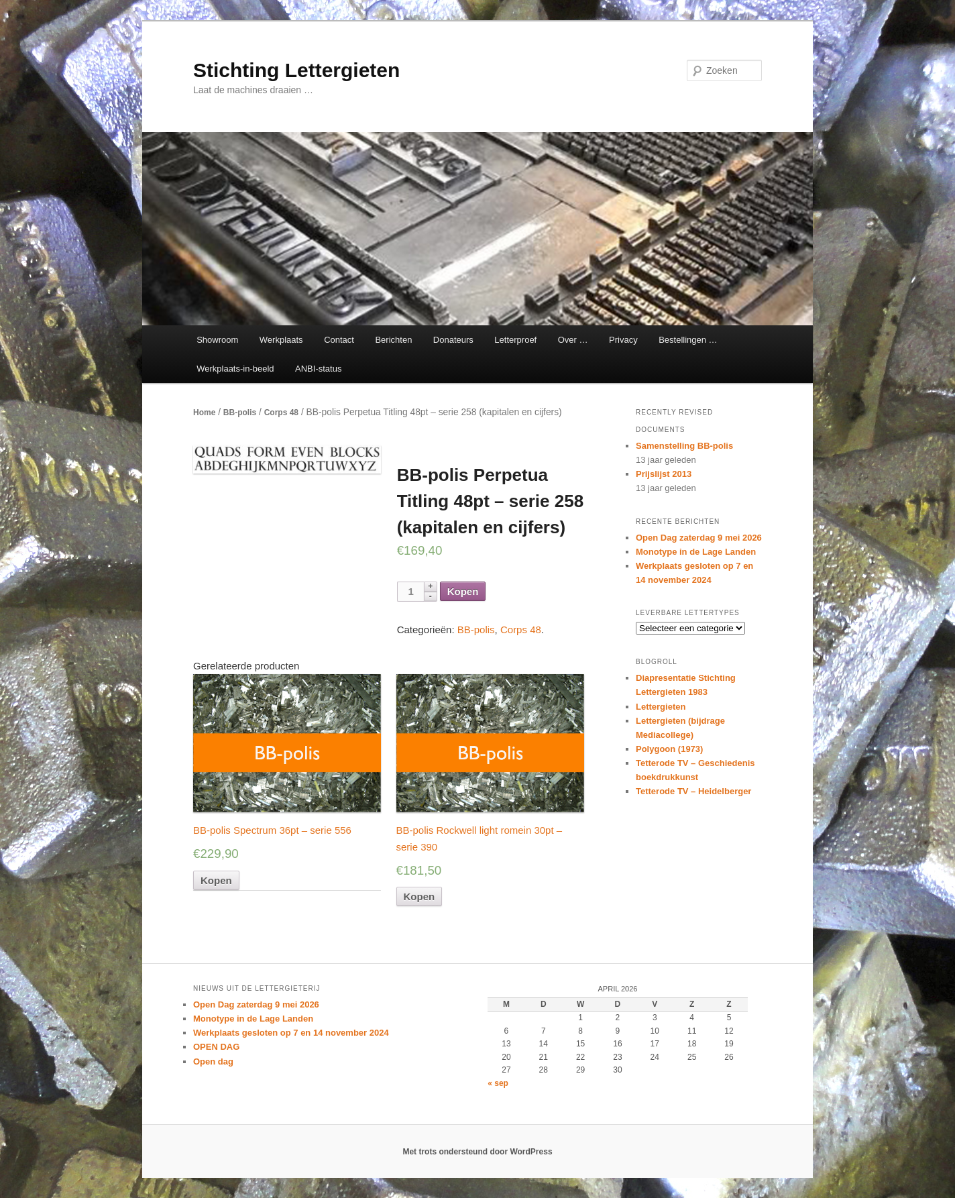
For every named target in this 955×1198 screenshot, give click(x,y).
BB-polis (239, 412)
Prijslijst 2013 (663, 474)
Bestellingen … (688, 340)
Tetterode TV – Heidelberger (693, 791)
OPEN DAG (216, 1047)
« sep (498, 1083)
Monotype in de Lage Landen (696, 552)
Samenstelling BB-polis (684, 446)
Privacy (623, 340)
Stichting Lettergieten (296, 70)
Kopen (463, 591)
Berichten (393, 340)
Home (204, 412)
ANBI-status (318, 369)
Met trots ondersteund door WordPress (477, 1151)
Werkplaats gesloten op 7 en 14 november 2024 (291, 1033)
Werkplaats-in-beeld (235, 369)
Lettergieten (660, 707)
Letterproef (515, 340)
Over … (573, 340)
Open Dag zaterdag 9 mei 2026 (699, 538)
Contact (339, 340)
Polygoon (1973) (669, 749)
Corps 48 (281, 412)
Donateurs (453, 340)
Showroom (217, 340)
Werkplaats (281, 340)
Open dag (213, 1061)
